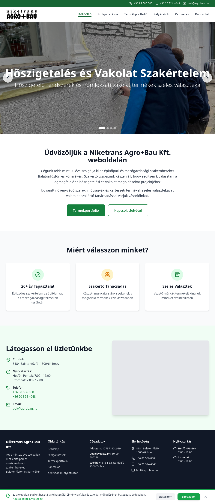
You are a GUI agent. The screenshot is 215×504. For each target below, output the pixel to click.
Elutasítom (165, 496)
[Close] (205, 496)
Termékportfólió (136, 14)
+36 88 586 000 (23, 392)
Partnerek (182, 14)
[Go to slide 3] (111, 128)
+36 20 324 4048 (24, 396)
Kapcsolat (202, 14)
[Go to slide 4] (115, 128)
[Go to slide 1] (102, 128)
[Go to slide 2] (107, 128)
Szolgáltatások (107, 14)
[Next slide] (207, 78)
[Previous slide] (8, 78)
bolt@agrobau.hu (25, 408)
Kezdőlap (84, 14)
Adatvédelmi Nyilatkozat (63, 473)
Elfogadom (189, 496)
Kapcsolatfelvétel (128, 210)
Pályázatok (161, 14)
